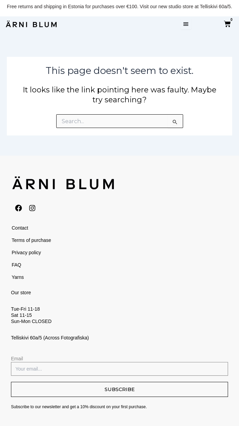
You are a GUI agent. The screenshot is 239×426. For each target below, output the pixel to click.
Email (17, 358)
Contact (20, 228)
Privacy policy (26, 252)
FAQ (16, 265)
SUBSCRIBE (120, 389)
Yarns (18, 277)
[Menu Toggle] (185, 23)
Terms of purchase (31, 240)
